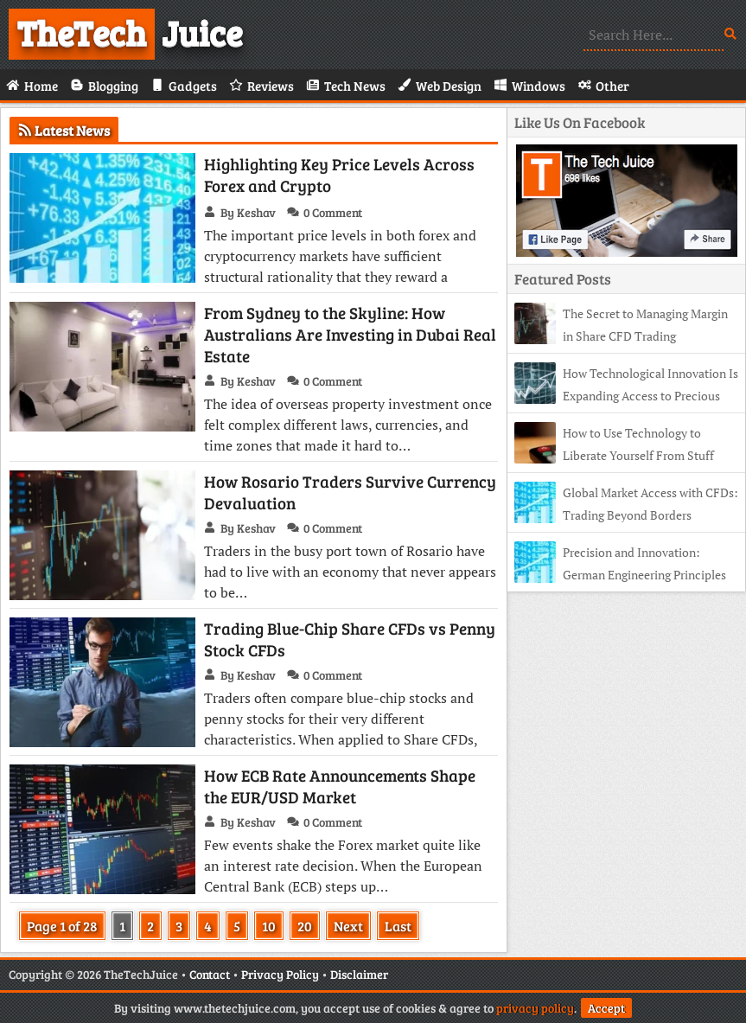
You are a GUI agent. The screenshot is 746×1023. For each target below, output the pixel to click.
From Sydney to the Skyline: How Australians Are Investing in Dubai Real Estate (350, 334)
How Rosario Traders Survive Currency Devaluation (350, 492)
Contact (209, 974)
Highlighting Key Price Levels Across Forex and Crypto (339, 174)
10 (269, 926)
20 (304, 926)
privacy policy (535, 1008)
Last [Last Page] (398, 926)
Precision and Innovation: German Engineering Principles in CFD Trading (620, 574)
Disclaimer (359, 974)
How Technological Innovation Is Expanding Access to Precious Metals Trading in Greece (626, 395)
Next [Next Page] (348, 926)
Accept (606, 1008)
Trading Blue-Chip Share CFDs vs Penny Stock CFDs (349, 639)
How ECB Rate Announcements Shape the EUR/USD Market (339, 786)
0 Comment (332, 212)
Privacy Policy (280, 974)
